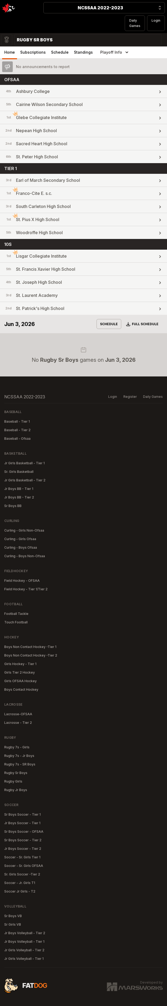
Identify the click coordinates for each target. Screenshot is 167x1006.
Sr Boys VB (13, 916)
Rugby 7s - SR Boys (19, 764)
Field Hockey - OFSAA (22, 581)
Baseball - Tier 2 (17, 430)
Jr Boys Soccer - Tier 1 (22, 823)
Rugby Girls (13, 781)
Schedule (60, 52)
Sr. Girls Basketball (19, 472)
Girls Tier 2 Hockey (19, 672)
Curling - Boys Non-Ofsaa (24, 556)
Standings (83, 52)
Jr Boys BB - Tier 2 (19, 497)
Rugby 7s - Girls (17, 747)
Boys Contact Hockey (21, 689)
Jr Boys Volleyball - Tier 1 (24, 942)
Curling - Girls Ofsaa (20, 539)
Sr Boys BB (13, 506)
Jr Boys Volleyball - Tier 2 (24, 933)
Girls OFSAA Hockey (20, 681)
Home (9, 52)
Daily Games (134, 23)
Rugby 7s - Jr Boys (19, 756)
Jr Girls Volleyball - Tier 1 (24, 959)
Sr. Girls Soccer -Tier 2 (22, 874)
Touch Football (16, 622)
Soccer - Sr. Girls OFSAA (23, 866)
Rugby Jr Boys (15, 790)
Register (130, 397)
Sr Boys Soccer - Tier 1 (22, 814)
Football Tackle (16, 614)
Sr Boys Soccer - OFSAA (23, 832)
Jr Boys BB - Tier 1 (18, 489)
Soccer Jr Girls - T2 (19, 891)
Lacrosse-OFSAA (18, 714)
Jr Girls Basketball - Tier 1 (24, 463)
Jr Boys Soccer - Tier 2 (22, 849)
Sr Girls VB (12, 924)
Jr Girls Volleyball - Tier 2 (24, 950)
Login (156, 20)
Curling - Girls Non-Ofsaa (24, 530)
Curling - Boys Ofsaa (20, 547)
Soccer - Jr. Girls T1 (19, 883)
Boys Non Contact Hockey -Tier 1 (30, 647)
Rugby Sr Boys (15, 773)
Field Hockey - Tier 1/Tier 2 (26, 589)
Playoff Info (115, 52)
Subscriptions (33, 52)
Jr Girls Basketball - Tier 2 (24, 480)
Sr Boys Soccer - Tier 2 (22, 840)
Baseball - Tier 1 (17, 421)
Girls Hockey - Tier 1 (20, 664)
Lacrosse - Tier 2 (18, 723)
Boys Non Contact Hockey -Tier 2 (30, 655)
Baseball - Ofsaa (17, 439)
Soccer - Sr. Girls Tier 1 (22, 857)
